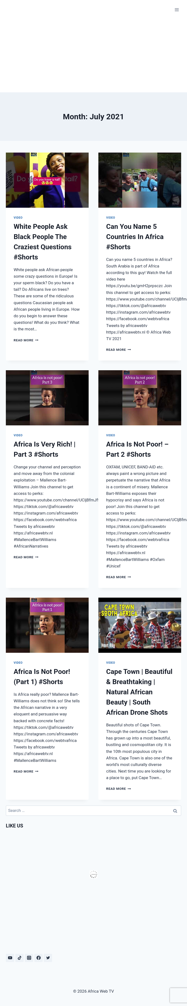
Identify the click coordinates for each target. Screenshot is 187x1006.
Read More (26, 340)
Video (18, 217)
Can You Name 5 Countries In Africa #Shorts (135, 237)
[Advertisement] (93, 56)
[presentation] (47, 180)
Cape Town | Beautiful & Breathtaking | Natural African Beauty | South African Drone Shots (139, 692)
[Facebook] (38, 958)
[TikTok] (19, 958)
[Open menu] (176, 9)
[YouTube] (10, 958)
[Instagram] (29, 958)
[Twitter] (48, 958)
